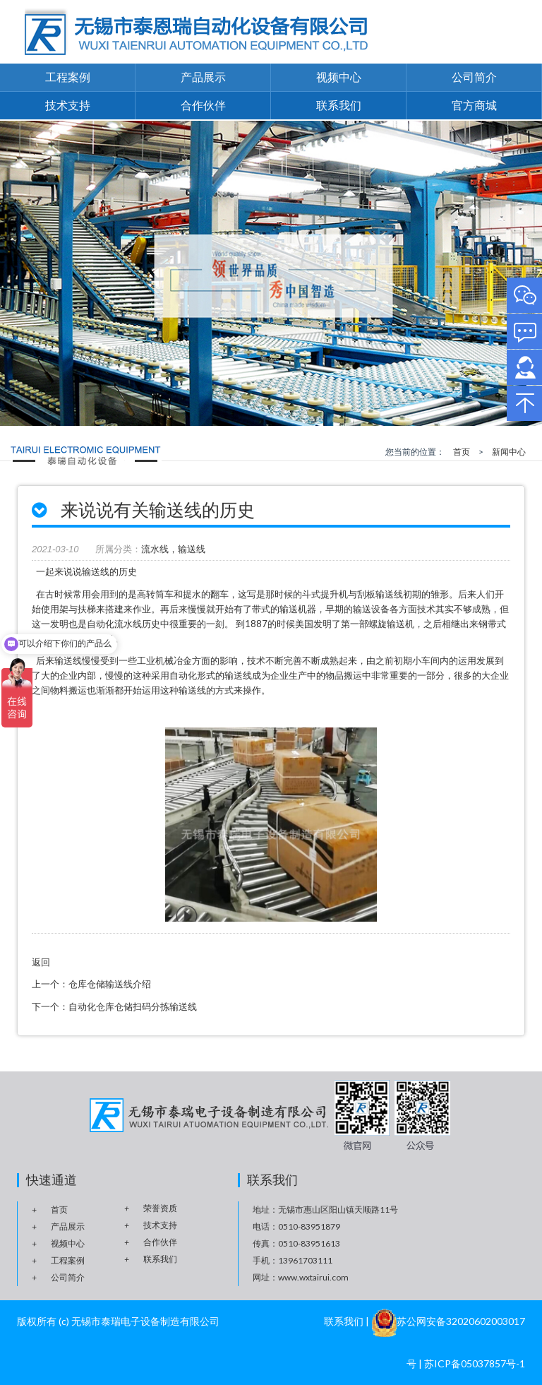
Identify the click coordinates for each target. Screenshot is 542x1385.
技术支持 (67, 105)
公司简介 (474, 76)
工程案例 (67, 76)
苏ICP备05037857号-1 (474, 1363)
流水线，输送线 (173, 549)
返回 (41, 962)
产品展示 (203, 76)
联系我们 (338, 105)
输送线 (192, 690)
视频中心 (338, 76)
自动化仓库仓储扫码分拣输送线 (132, 1006)
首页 (461, 451)
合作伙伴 (203, 105)
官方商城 (474, 105)
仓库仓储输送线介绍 (109, 983)
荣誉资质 (160, 1208)
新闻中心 (509, 451)
